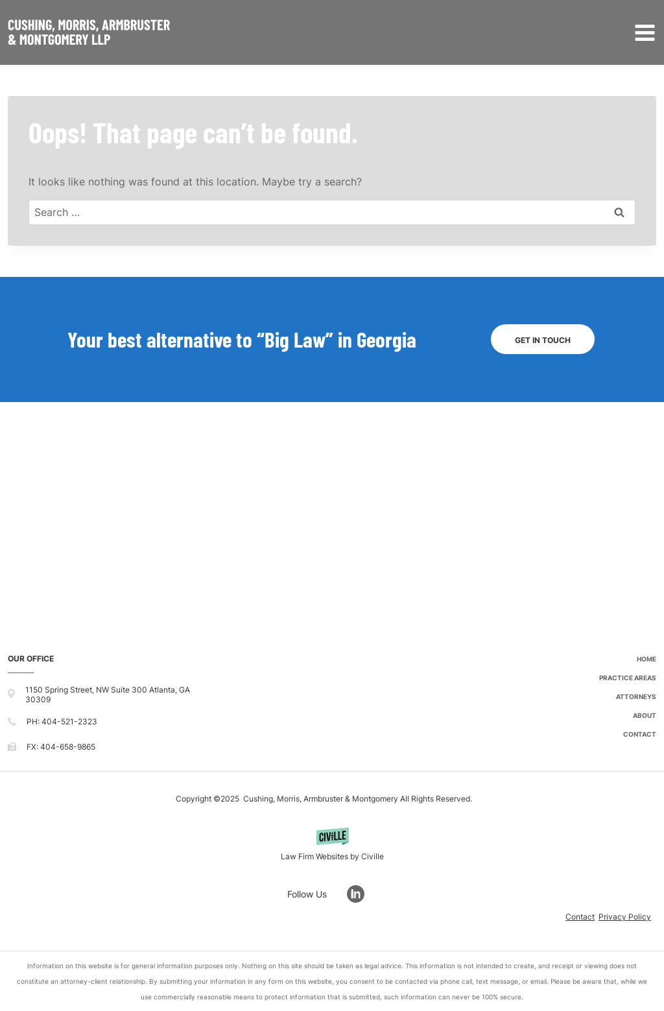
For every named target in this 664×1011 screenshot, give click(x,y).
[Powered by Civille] (332, 845)
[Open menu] (642, 32)
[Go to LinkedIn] (362, 894)
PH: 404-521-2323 (62, 721)
